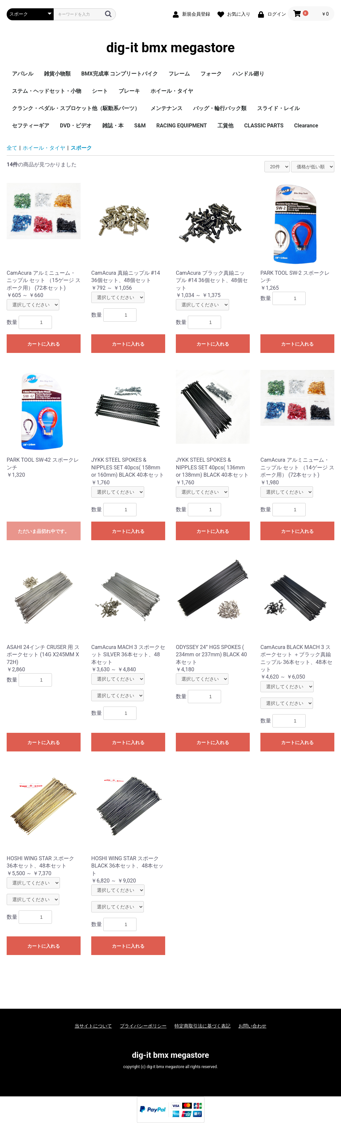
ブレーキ (129, 91)
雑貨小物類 (57, 74)
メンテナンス (166, 108)
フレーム (179, 74)
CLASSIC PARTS (263, 125)
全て (12, 148)
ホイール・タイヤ (172, 91)
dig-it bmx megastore (170, 48)
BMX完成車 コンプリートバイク (119, 74)
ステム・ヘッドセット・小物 (46, 91)
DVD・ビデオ (76, 125)
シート (100, 91)
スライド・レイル (278, 108)
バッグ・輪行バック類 (219, 108)
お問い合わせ (252, 1026)
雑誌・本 (113, 125)
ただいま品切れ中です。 (43, 531)
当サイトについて (93, 1026)
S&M (140, 125)
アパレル (22, 74)
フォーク (211, 74)
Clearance (306, 125)
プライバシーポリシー (143, 1026)
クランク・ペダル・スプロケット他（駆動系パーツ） (76, 108)
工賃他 (225, 125)
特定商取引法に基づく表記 (202, 1026)
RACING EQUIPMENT (181, 125)
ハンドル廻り (248, 74)
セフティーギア (30, 125)
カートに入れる (43, 344)
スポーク (81, 148)
